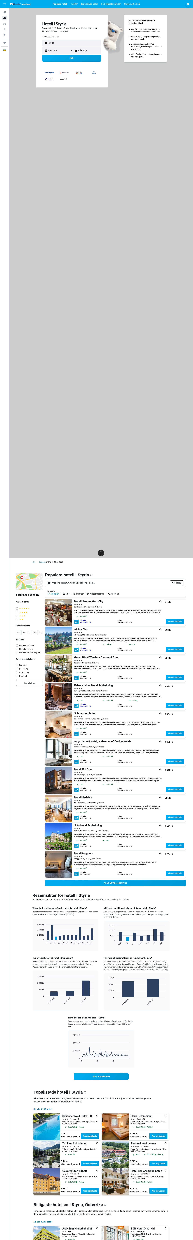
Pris (66, 594)
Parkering (23, 669)
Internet (23, 676)
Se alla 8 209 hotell (43, 1109)
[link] (29, 683)
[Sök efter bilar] (4, 23)
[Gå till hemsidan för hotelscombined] (20, 4)
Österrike (42, 562)
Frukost (22, 665)
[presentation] (91, 575)
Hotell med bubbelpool (29, 652)
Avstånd (113, 594)
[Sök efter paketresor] (4, 29)
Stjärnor (78, 594)
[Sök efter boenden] (4, 18)
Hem (34, 562)
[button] (5, 4)
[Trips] (4, 42)
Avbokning (24, 672)
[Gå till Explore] (4, 35)
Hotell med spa (26, 649)
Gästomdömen (96, 594)
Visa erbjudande (175, 621)
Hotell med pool (26, 645)
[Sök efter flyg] (4, 12)
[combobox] (50, 36)
